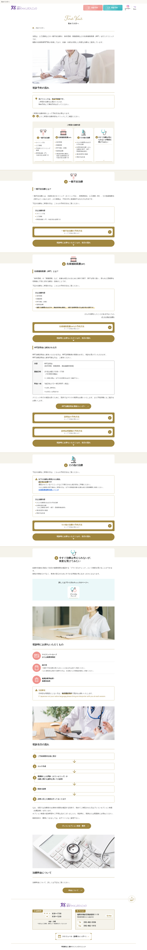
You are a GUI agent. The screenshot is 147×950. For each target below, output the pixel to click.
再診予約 (113, 8)
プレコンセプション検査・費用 (75, 826)
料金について (75, 890)
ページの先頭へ (131, 899)
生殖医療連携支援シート (49, 490)
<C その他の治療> (108, 317)
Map (109, 916)
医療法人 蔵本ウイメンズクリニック (74, 947)
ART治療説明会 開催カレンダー (75, 406)
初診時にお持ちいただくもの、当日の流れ (74, 244)
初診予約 (93, 8)
